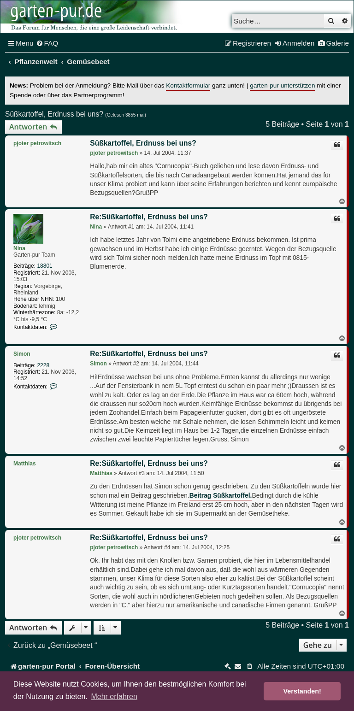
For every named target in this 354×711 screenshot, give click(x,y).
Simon (21, 354)
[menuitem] (47, 43)
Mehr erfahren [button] (114, 696)
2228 (43, 365)
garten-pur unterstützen (282, 85)
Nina (19, 248)
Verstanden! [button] (302, 691)
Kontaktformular (188, 85)
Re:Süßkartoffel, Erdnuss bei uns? (149, 217)
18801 (44, 266)
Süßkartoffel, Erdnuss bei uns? (54, 114)
